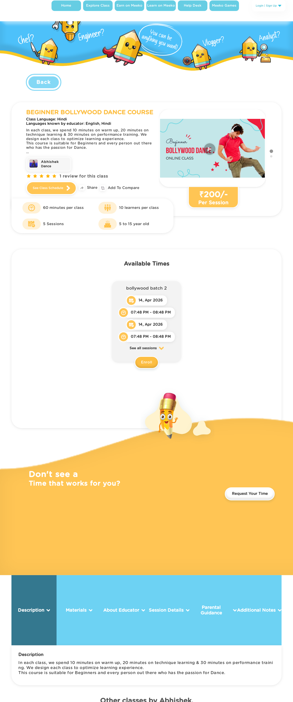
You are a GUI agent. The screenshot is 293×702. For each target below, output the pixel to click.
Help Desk (191, 10)
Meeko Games (222, 10)
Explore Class (96, 10)
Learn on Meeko (159, 10)
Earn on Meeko (128, 10)
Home (65, 10)
